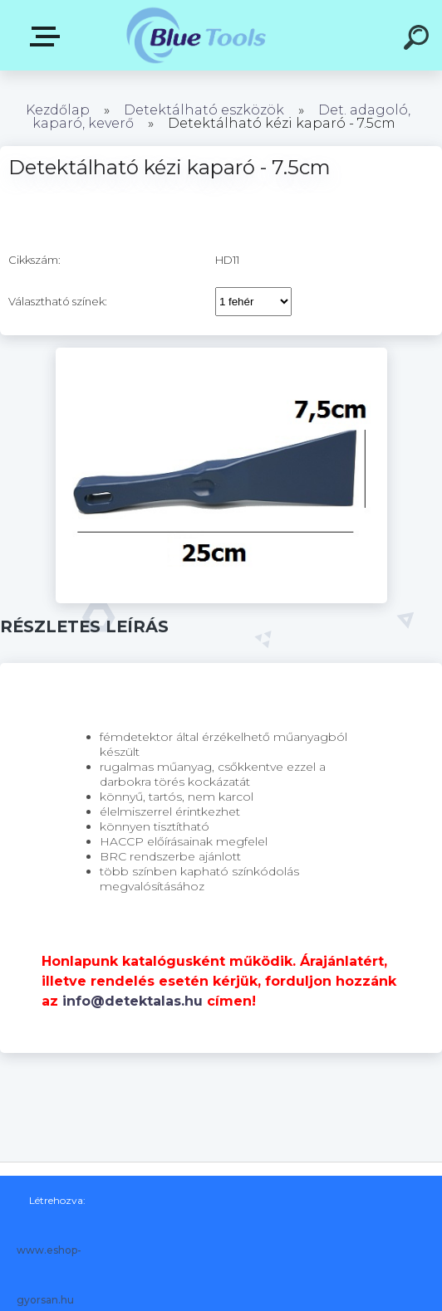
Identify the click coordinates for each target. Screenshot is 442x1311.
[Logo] (196, 35)
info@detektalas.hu (132, 1001)
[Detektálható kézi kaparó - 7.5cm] (221, 353)
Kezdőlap (58, 110)
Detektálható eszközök (204, 110)
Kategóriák (48, 36)
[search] (419, 40)
